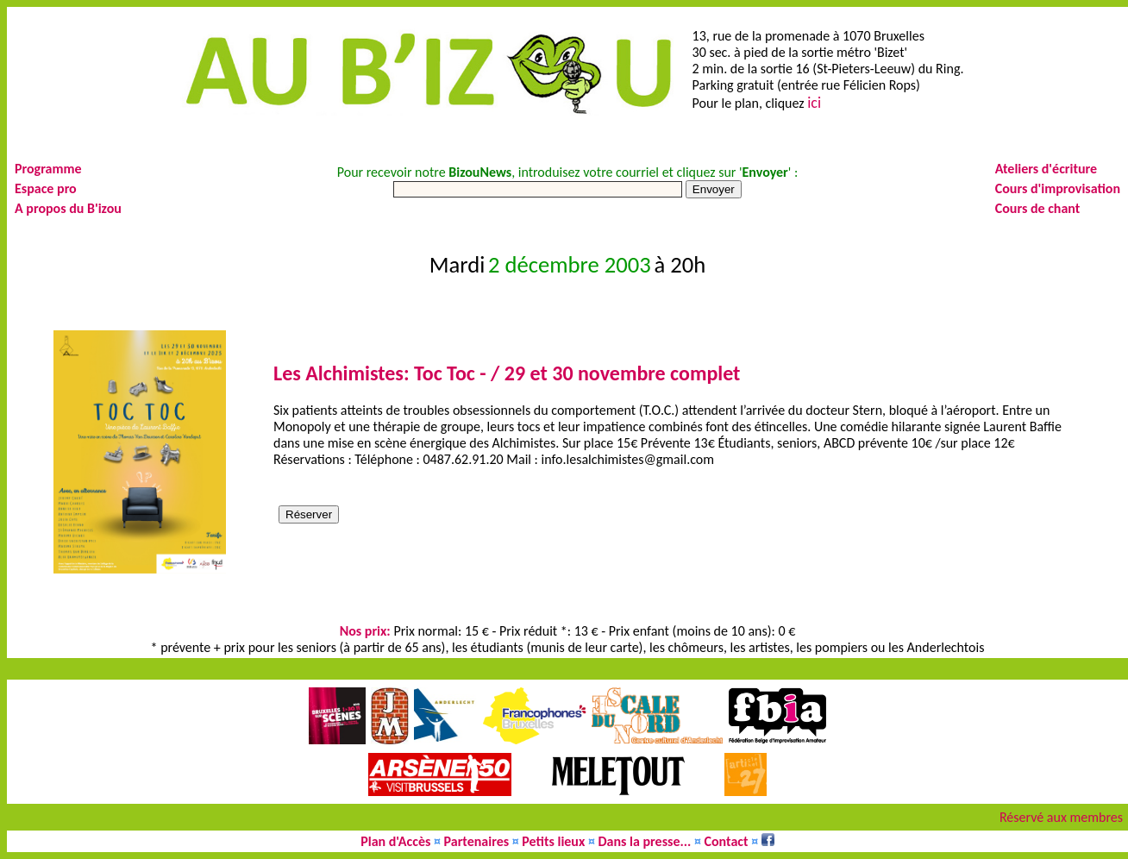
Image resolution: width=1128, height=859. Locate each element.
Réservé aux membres (1061, 817)
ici (814, 102)
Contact (727, 841)
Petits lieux (553, 841)
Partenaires (477, 841)
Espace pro (46, 188)
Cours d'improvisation (1057, 188)
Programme (48, 168)
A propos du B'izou (68, 208)
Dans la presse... (645, 841)
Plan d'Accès (395, 841)
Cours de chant (1038, 208)
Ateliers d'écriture (1046, 168)
